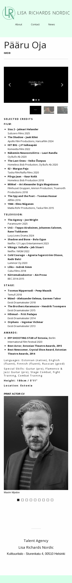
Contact (35, 24)
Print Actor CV (14, 394)
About (18, 24)
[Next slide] (62, 85)
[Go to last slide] (10, 85)
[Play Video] (36, 85)
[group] (35, 110)
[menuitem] (18, 24)
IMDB (7, 53)
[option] (36, 445)
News (51, 24)
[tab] (33, 100)
